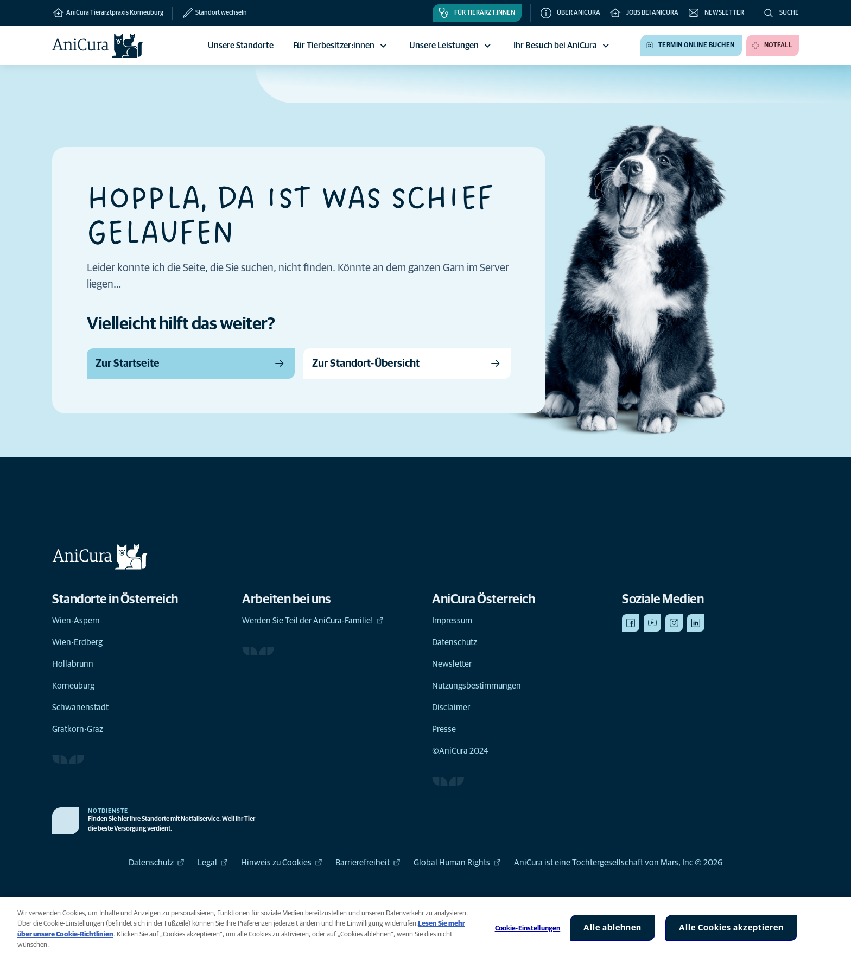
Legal (213, 862)
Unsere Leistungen (451, 45)
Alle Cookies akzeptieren (731, 927)
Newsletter (452, 664)
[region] (425, 926)
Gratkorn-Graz (77, 729)
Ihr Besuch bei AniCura (562, 45)
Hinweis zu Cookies (281, 862)
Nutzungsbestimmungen (476, 685)
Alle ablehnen (612, 927)
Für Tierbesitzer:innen (341, 45)
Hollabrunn (72, 664)
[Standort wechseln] (209, 13)
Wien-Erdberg (77, 642)
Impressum (452, 620)
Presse (444, 729)
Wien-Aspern (76, 620)
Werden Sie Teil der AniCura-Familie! (313, 620)
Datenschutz (454, 642)
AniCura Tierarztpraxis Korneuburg (107, 13)
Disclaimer (451, 707)
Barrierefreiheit (368, 862)
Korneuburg (73, 685)
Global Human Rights (457, 862)
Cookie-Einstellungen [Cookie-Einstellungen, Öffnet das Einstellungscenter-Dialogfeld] (528, 928)
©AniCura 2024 (460, 751)
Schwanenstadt (80, 707)
